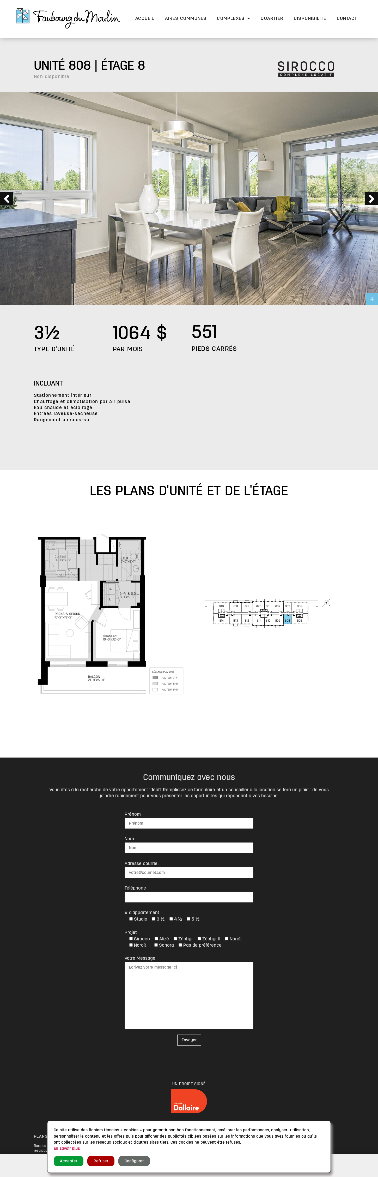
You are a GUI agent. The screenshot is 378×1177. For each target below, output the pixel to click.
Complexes (233, 18)
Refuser (101, 1161)
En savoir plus (67, 1148)
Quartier (272, 18)
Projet (131, 932)
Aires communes (186, 18)
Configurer (134, 1161)
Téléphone (135, 888)
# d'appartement (142, 912)
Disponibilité (310, 18)
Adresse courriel (141, 863)
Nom (129, 838)
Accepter (68, 1161)
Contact (347, 18)
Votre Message (140, 958)
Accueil (144, 18)
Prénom (133, 814)
